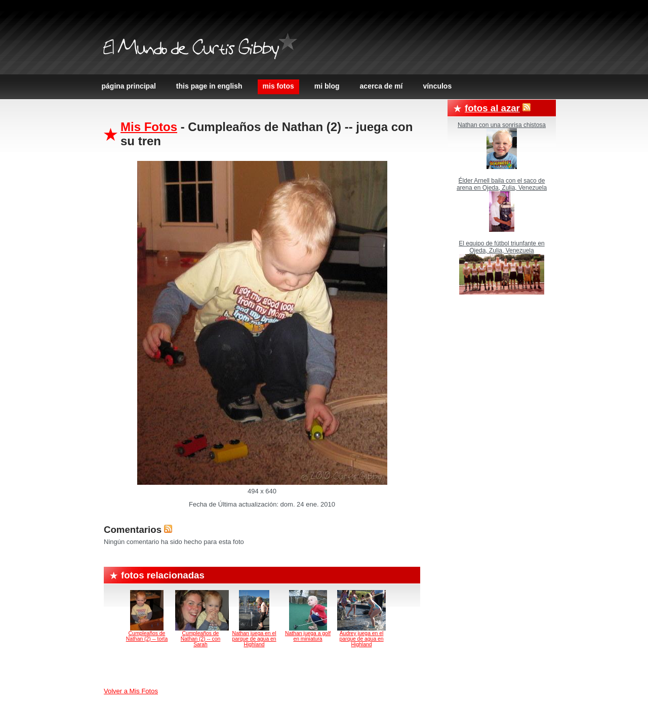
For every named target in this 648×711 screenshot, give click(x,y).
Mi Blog (327, 86)
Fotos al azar (492, 108)
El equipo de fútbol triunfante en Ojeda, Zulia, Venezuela (501, 247)
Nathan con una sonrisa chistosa (502, 125)
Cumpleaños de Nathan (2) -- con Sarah (201, 639)
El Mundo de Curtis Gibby (190, 49)
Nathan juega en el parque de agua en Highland (254, 639)
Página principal (129, 86)
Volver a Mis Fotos (131, 691)
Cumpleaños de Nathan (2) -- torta (147, 636)
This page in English (209, 86)
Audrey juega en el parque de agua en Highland (361, 639)
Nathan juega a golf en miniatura (308, 636)
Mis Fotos (278, 86)
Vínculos (437, 86)
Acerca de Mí (381, 86)
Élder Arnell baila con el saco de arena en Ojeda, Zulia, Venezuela (502, 184)
